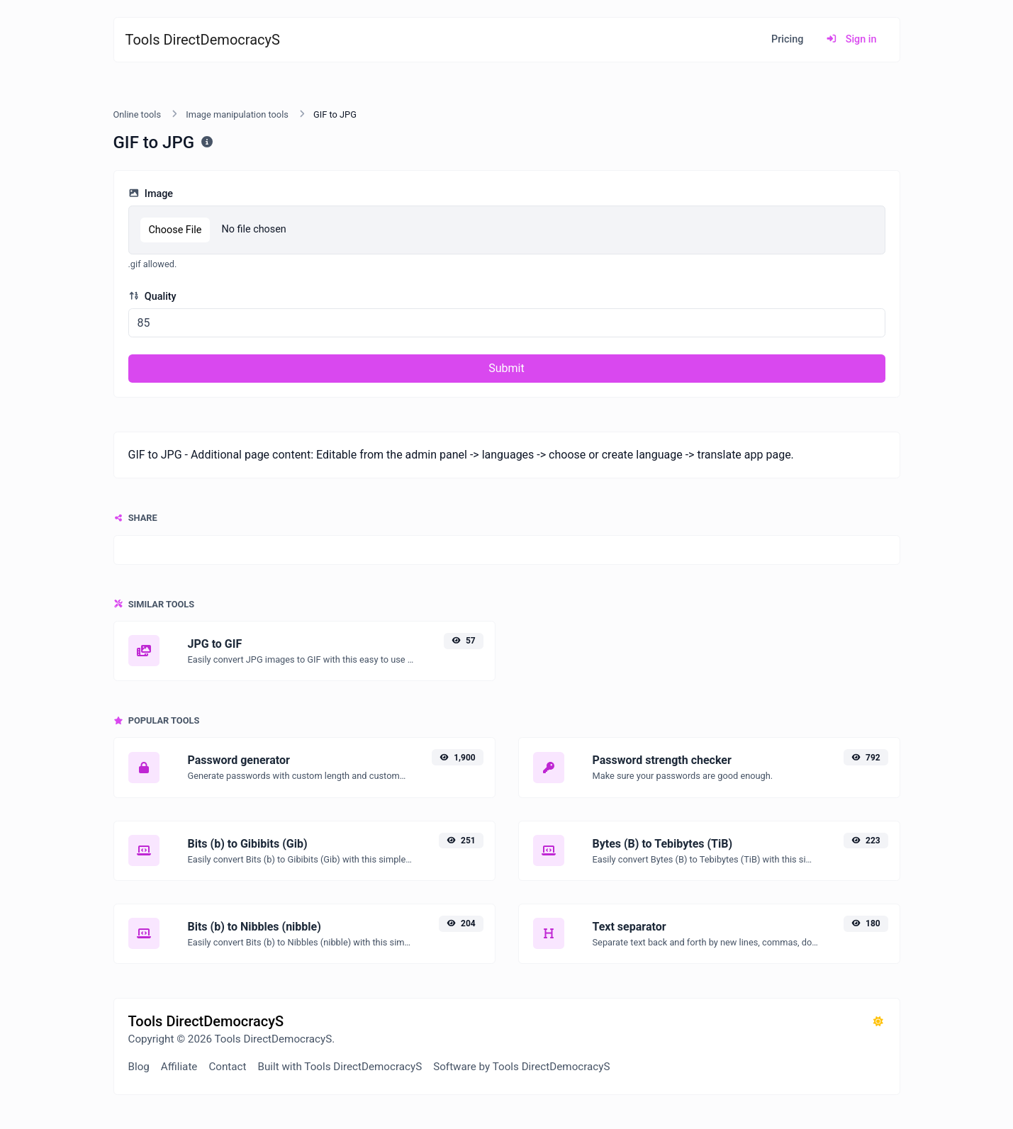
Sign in (851, 39)
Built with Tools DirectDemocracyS (340, 1066)
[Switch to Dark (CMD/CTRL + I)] (878, 1022)
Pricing (787, 39)
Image (151, 194)
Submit (506, 368)
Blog (139, 1066)
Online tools (137, 114)
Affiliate (179, 1066)
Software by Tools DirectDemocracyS (521, 1066)
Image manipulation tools (237, 114)
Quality (152, 297)
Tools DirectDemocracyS (202, 39)
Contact (227, 1066)
